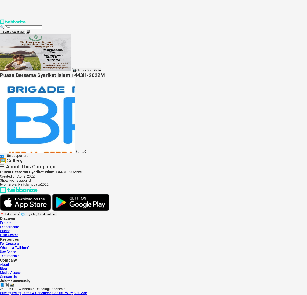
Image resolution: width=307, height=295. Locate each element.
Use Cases (8, 252)
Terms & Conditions (37, 293)
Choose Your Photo (87, 70)
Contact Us (8, 277)
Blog (3, 269)
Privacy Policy (10, 293)
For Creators (9, 244)
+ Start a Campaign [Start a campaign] (12, 31)
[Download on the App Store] (26, 210)
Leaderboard (9, 227)
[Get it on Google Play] (80, 210)
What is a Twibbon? (14, 248)
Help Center (9, 235)
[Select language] (39, 214)
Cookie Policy (62, 293)
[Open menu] (28, 32)
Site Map (80, 293)
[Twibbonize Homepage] (13, 23)
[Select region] (10, 214)
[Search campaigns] (23, 27)
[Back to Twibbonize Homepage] (19, 192)
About (4, 265)
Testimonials (9, 256)
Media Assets (10, 273)
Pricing (5, 231)
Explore (5, 223)
